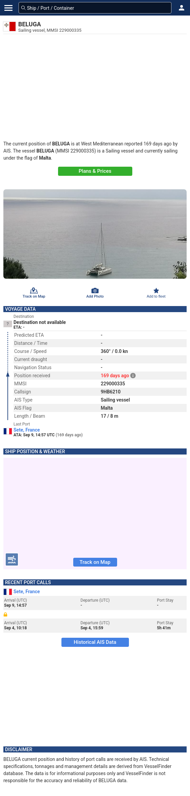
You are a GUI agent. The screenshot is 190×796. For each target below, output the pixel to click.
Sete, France (26, 430)
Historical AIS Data (95, 642)
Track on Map (95, 562)
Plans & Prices (95, 171)
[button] (181, 8)
